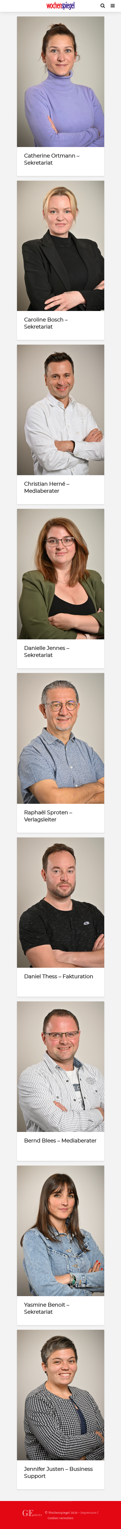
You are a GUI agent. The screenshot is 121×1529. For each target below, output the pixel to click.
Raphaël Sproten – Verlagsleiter (48, 816)
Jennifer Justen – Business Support (58, 1473)
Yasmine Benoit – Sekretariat (46, 1308)
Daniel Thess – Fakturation (58, 976)
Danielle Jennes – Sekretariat (46, 652)
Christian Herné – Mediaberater (46, 488)
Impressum (88, 1512)
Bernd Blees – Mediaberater (60, 1140)
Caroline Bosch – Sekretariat (45, 323)
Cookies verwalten (60, 1518)
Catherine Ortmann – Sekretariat (51, 159)
